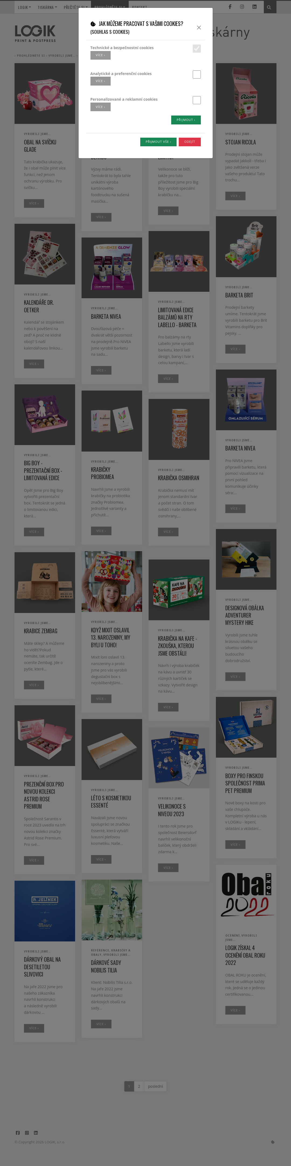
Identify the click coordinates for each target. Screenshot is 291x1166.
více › (100, 55)
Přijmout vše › (158, 142)
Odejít (189, 142)
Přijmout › (186, 120)
